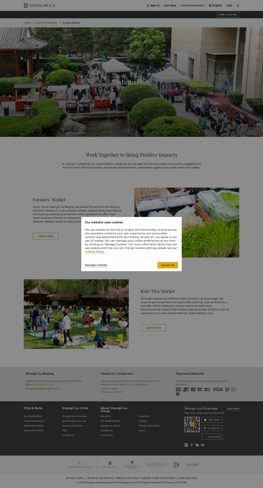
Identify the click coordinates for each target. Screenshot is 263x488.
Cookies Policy (94, 251)
